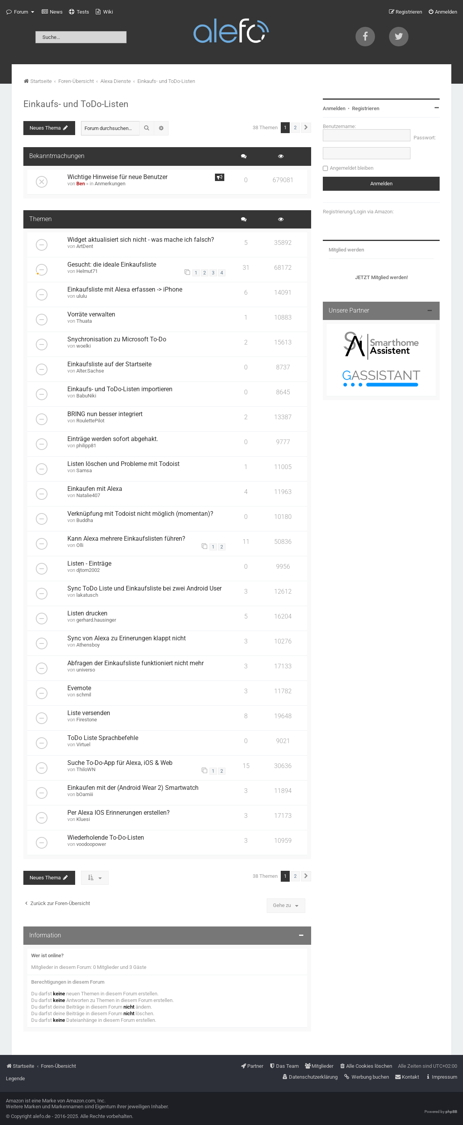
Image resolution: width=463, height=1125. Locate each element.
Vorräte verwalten (91, 314)
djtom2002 (88, 570)
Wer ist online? (47, 955)
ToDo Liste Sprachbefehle (102, 738)
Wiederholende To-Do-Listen (105, 837)
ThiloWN (85, 769)
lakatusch (87, 595)
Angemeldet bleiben (351, 168)
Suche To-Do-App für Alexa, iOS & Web (120, 762)
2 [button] (295, 127)
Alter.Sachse (90, 371)
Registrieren (365, 108)
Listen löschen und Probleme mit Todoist (123, 464)
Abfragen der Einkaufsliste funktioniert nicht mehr (135, 663)
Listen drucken (87, 613)
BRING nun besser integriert (105, 414)
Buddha (84, 520)
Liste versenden (88, 713)
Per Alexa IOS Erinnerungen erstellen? (118, 812)
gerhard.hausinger (96, 620)
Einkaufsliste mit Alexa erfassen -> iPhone (124, 289)
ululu (81, 296)
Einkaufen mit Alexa (94, 488)
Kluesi (83, 819)
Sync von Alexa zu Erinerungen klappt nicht (126, 638)
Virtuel (83, 744)
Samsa (84, 470)
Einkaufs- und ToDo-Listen (76, 103)
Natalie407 (88, 495)
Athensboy (88, 645)
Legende (15, 1078)
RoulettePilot (90, 421)
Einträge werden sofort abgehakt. (112, 439)
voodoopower (91, 844)
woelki (83, 346)
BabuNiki (86, 396)
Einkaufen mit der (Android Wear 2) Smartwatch (133, 787)
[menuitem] (52, 12)
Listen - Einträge (89, 563)
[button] (306, 128)
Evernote (79, 688)
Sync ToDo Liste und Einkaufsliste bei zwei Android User (144, 588)
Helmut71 (87, 271)
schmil (83, 695)
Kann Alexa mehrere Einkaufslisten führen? (126, 538)
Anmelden (334, 108)
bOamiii (84, 794)
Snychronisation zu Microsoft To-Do (116, 339)
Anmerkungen (110, 183)
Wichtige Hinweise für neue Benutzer (117, 177)
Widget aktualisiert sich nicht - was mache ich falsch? (140, 239)
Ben (80, 183)
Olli (79, 545)
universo (85, 670)
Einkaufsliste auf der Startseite (109, 364)
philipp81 (86, 445)
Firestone (86, 719)
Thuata (84, 321)
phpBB (451, 1111)
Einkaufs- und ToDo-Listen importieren (120, 389)
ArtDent (84, 246)
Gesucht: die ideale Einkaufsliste (111, 264)
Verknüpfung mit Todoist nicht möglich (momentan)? (140, 513)
